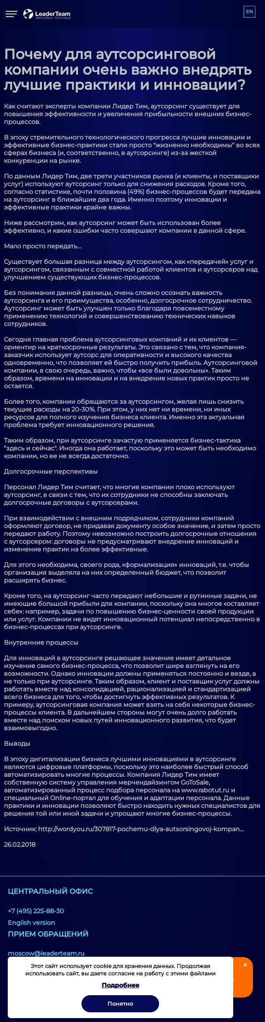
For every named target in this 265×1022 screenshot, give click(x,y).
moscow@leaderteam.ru (46, 953)
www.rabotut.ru (205, 790)
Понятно (120, 1003)
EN (249, 11)
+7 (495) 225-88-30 (36, 911)
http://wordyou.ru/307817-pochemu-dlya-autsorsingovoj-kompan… (141, 829)
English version (31, 922)
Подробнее (120, 985)
